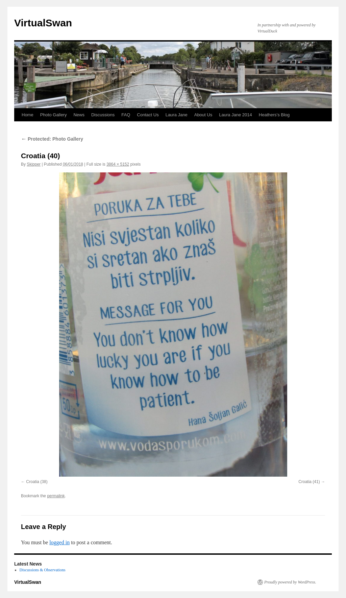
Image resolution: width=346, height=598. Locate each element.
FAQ (125, 114)
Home (27, 114)
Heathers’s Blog (274, 114)
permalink (56, 496)
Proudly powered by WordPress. (290, 582)
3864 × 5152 (117, 164)
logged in (59, 542)
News (78, 114)
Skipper (34, 164)
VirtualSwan (43, 22)
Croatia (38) (36, 481)
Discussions (103, 114)
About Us (203, 114)
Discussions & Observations (43, 570)
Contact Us (147, 114)
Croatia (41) (309, 481)
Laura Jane (177, 114)
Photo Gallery (53, 114)
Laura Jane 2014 (235, 114)
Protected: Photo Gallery (52, 139)
